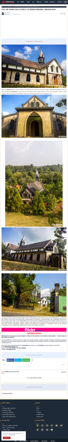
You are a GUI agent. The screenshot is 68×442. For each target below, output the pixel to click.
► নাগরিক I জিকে (6, 430)
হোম (18, 2)
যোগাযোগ (59, 2)
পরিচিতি (22, 2)
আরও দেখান (63, 372)
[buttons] (37, 425)
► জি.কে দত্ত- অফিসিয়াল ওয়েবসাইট (10, 425)
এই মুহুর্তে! (46, 2)
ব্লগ (33, 2)
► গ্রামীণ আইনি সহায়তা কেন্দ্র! (8, 414)
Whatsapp (26, 360)
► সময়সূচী (38, 412)
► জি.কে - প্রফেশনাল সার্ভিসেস (8, 428)
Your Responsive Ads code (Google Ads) (34, 41)
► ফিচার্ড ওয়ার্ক (39, 417)
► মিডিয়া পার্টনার (40, 414)
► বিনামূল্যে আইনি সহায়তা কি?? (9, 408)
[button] (62, 2)
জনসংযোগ (52, 2)
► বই (37, 410)
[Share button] (32, 360)
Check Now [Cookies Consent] (11, 434)
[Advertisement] (34, 27)
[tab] (18, 2)
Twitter (19, 360)
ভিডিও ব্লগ (39, 2)
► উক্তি (37, 408)
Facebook (11, 360)
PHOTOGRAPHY (7, 6)
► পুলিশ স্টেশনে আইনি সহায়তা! (9, 417)
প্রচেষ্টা (28, 2)
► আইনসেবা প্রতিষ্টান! (6, 410)
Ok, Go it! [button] (6, 438)
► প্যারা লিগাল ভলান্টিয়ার (7, 412)
